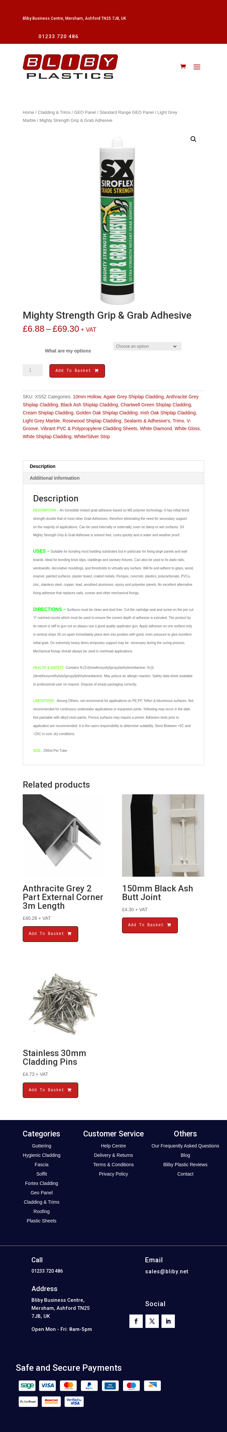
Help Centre (113, 1146)
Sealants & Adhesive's (147, 421)
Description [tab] (42, 467)
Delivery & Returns (113, 1156)
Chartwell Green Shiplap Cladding (156, 405)
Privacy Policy (113, 1175)
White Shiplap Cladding (47, 437)
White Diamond (156, 429)
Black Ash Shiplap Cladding (89, 405)
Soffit (41, 1175)
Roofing (41, 1212)
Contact (185, 1175)
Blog (185, 1156)
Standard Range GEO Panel (127, 112)
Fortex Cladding (41, 1184)
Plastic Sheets (41, 1221)
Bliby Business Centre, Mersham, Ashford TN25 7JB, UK (74, 18)
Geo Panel (41, 1193)
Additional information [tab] (55, 479)
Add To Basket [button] (50, 935)
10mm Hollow (87, 397)
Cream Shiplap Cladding (48, 413)
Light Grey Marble (41, 421)
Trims (178, 421)
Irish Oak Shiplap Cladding (168, 413)
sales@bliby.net (167, 1272)
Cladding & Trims (54, 112)
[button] (194, 139)
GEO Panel (85, 112)
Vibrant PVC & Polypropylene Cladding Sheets (89, 429)
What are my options (68, 350)
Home (28, 112)
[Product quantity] (33, 370)
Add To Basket (77, 371)
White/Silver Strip (92, 437)
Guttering (41, 1146)
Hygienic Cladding (42, 1156)
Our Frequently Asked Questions (185, 1146)
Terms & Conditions (113, 1165)
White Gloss (187, 429)
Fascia (41, 1165)
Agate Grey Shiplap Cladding (133, 397)
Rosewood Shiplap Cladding (92, 421)
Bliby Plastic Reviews (185, 1165)
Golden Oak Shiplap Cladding (106, 413)
